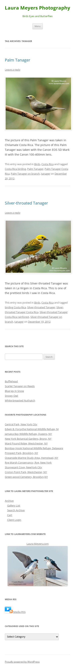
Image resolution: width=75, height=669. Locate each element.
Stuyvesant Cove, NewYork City (23, 467)
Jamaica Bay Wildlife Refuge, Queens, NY (28, 434)
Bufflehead (11, 381)
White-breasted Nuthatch (20, 400)
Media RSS (19, 612)
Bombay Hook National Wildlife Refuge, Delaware (34, 448)
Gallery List (13, 505)
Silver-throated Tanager (26, 203)
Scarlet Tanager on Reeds (20, 386)
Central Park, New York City (21, 424)
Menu (38, 26)
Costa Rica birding (15, 169)
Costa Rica (47, 164)
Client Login (14, 520)
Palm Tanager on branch (25, 173)
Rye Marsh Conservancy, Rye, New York (28, 462)
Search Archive (16, 510)
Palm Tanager (17, 60)
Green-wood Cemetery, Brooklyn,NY (26, 477)
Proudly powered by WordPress (22, 661)
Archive (9, 500)
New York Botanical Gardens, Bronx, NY (28, 438)
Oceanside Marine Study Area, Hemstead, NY (31, 458)
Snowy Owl (11, 395)
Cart (9, 515)
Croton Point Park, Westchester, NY (26, 472)
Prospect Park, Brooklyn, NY (21, 453)
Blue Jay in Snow (14, 391)
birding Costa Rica (15, 307)
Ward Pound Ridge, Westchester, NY (26, 443)
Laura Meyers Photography (37, 8)
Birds (37, 164)
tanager (45, 173)
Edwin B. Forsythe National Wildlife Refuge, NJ (32, 429)
